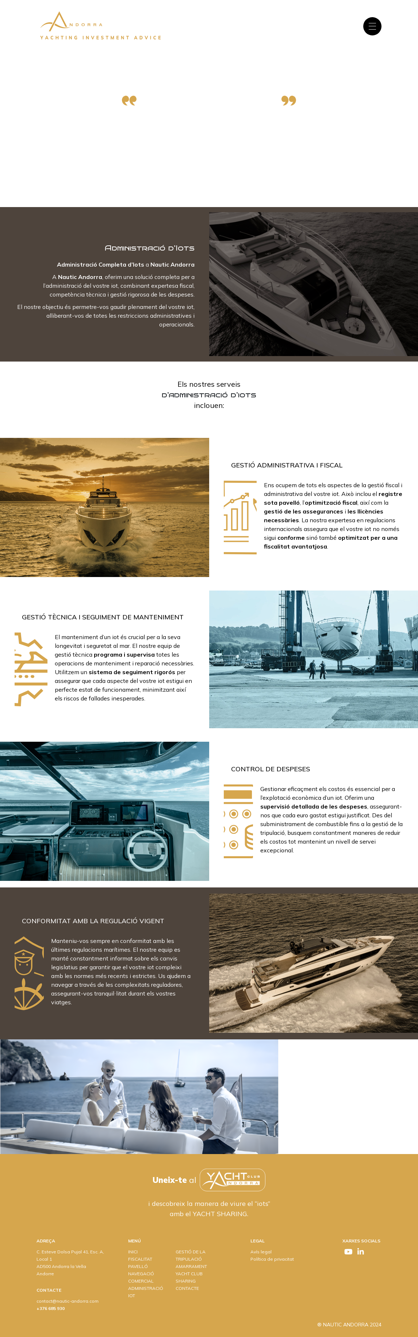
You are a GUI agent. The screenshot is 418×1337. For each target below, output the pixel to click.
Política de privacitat (272, 1259)
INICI (133, 1251)
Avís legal (261, 1251)
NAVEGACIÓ (141, 1273)
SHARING (186, 1281)
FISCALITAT (140, 1259)
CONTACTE (187, 1288)
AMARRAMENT (191, 1266)
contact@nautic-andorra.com (68, 1301)
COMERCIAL (141, 1281)
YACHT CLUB (189, 1273)
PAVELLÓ (138, 1266)
